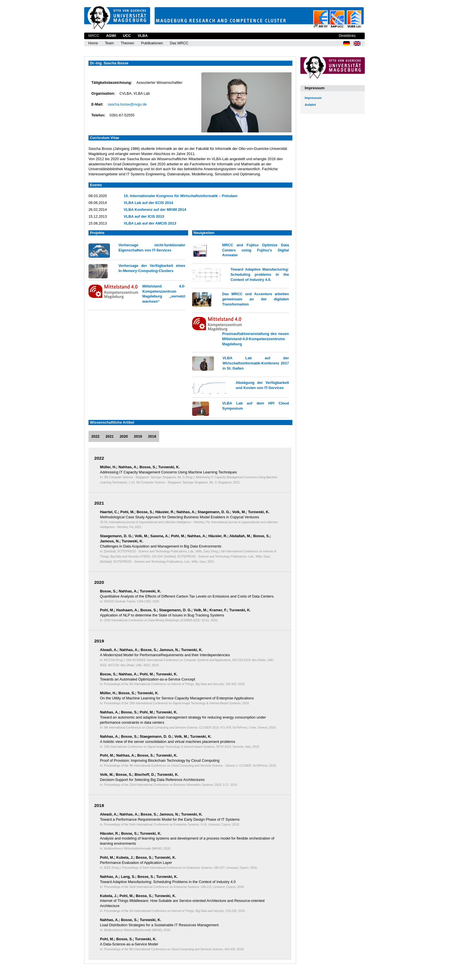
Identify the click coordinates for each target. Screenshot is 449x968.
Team (109, 43)
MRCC (93, 35)
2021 (109, 436)
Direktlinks (347, 35)
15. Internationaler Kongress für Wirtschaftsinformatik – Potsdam (180, 196)
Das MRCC (179, 43)
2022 (95, 436)
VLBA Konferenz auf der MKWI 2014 (155, 209)
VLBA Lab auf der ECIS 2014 (148, 203)
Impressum (313, 98)
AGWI (111, 35)
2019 (138, 436)
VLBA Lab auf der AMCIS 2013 (150, 223)
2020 (124, 436)
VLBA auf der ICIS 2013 (144, 216)
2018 (152, 436)
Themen (127, 43)
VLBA (143, 35)
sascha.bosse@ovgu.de (127, 104)
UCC (127, 35)
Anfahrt (310, 104)
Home (93, 43)
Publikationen (152, 43)
